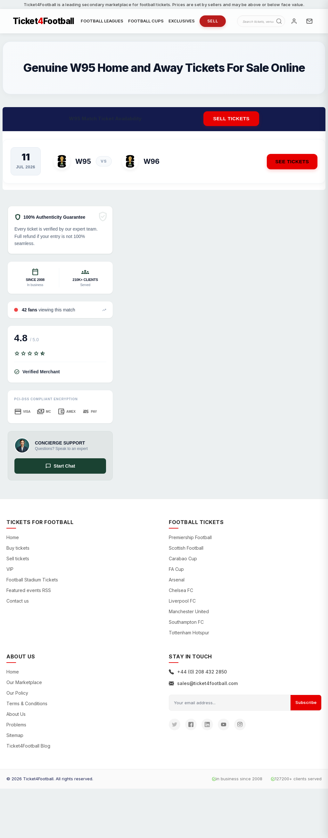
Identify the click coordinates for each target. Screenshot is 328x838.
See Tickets (291, 162)
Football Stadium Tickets (32, 581)
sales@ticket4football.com (203, 685)
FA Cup (176, 570)
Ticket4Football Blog (28, 747)
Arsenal (176, 581)
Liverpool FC (182, 602)
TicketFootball (43, 22)
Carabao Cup (183, 560)
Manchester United (189, 613)
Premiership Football (190, 539)
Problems (16, 726)
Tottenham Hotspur (189, 634)
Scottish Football (186, 549)
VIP (9, 570)
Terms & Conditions (26, 705)
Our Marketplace (24, 684)
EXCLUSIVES (181, 21)
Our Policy (17, 694)
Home (12, 539)
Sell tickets (231, 120)
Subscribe (305, 704)
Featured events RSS (28, 592)
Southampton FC (186, 623)
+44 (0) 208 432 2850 (198, 673)
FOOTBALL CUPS (146, 21)
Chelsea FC (181, 592)
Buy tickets (17, 549)
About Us (16, 715)
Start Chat (60, 467)
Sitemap (14, 737)
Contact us (17, 602)
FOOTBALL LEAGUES (102, 21)
